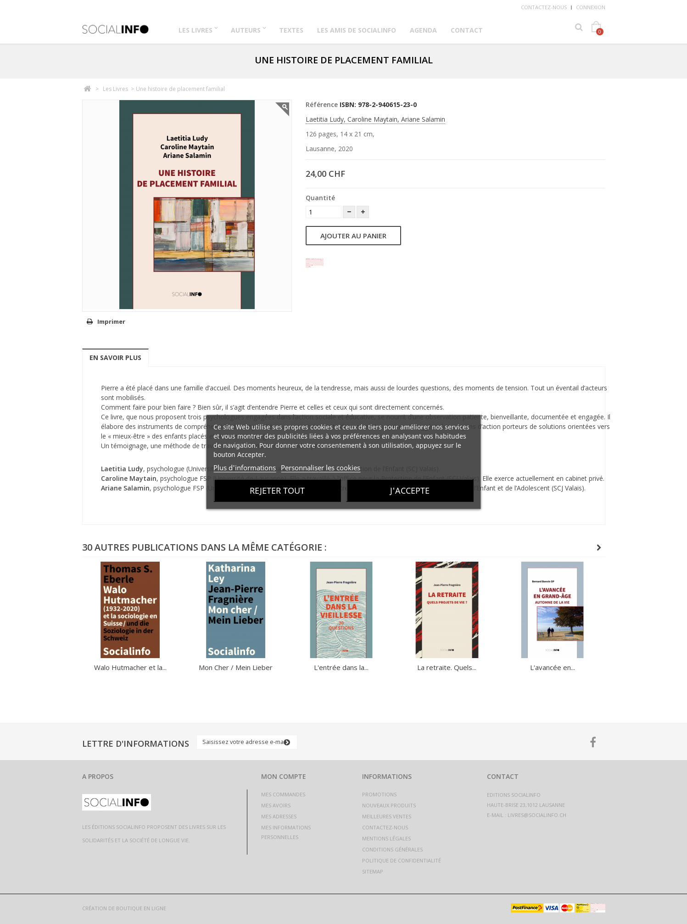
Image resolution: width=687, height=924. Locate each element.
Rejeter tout (277, 490)
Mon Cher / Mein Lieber (236, 667)
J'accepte (410, 490)
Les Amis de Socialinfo (356, 30)
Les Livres (195, 30)
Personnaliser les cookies (320, 467)
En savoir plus (115, 357)
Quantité (320, 197)
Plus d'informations (244, 467)
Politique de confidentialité (401, 860)
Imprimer (111, 321)
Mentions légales (386, 838)
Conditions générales (392, 849)
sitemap (372, 871)
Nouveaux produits (389, 805)
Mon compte (283, 776)
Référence (322, 104)
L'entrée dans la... (341, 667)
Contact (467, 30)
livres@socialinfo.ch (537, 814)
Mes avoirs (275, 805)
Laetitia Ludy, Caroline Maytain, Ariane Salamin (375, 119)
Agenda (423, 30)
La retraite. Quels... (446, 667)
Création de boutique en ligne (124, 908)
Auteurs (246, 30)
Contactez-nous (544, 7)
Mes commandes (283, 794)
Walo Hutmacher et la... (130, 667)
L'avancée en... (552, 667)
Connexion (590, 7)
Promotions (379, 794)
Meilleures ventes (386, 816)
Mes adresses (278, 816)
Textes (291, 30)
